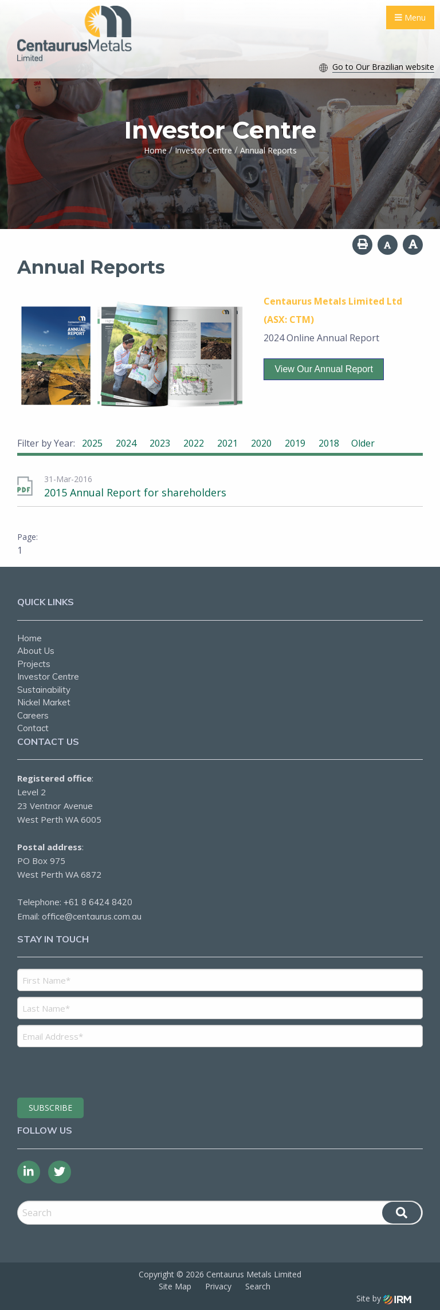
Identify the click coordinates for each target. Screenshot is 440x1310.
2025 (92, 443)
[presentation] (86, 1070)
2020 (261, 443)
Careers (33, 715)
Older (363, 443)
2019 (295, 443)
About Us (35, 650)
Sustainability (43, 689)
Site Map (175, 1286)
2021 (227, 443)
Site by (383, 1298)
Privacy (218, 1286)
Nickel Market (43, 702)
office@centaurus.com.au (92, 916)
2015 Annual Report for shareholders (135, 492)
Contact (33, 728)
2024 (126, 443)
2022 (193, 443)
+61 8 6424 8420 (98, 902)
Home (29, 638)
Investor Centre (48, 676)
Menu (410, 17)
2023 (160, 443)
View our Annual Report (323, 369)
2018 (329, 443)
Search (257, 1286)
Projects (33, 663)
